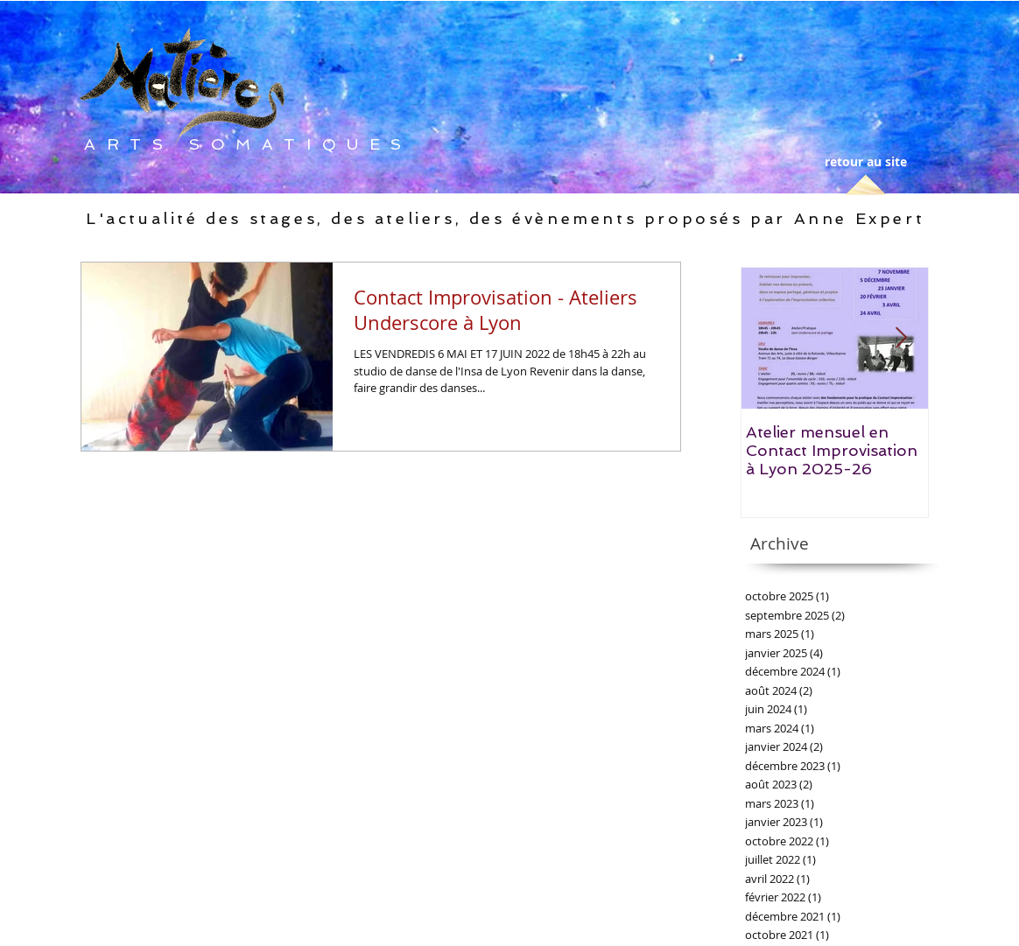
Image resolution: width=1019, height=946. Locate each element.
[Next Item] (901, 338)
